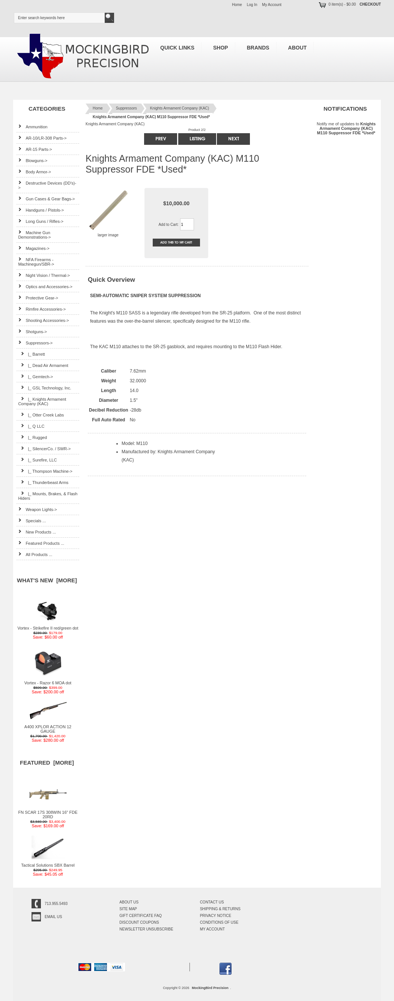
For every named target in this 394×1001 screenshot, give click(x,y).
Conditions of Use (219, 922)
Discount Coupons (139, 922)
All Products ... (35, 554)
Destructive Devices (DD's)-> (47, 185)
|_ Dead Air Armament (43, 365)
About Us (128, 902)
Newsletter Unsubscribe (146, 929)
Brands (258, 48)
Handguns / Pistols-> (41, 209)
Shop (220, 48)
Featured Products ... (41, 543)
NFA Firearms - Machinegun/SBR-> (36, 261)
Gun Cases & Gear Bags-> (46, 198)
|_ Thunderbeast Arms (43, 482)
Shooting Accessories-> (43, 320)
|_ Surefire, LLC (37, 459)
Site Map (128, 909)
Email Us (53, 917)
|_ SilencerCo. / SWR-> (44, 448)
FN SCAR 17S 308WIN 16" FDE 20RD (48, 812)
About (297, 48)
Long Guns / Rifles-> (40, 221)
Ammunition (32, 126)
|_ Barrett (31, 354)
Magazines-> (33, 248)
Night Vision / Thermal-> (44, 275)
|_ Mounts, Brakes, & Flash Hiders (47, 496)
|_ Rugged (32, 437)
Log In (252, 5)
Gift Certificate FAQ (140, 916)
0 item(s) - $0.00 (336, 4)
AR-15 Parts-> (35, 149)
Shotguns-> (32, 331)
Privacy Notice (216, 916)
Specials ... (32, 520)
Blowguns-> (32, 160)
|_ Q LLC (31, 426)
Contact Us (212, 902)
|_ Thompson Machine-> (45, 471)
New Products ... (37, 531)
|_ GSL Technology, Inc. (44, 387)
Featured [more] (47, 762)
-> (35, 343)
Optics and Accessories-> (45, 286)
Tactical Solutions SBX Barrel (47, 863)
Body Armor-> (34, 171)
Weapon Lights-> (37, 509)
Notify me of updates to (346, 128)
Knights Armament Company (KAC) (179, 108)
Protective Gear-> (38, 297)
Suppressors (126, 108)
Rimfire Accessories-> (42, 309)
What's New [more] (47, 580)
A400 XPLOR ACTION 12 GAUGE (47, 727)
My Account (271, 5)
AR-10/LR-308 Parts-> (42, 137)
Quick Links (177, 48)
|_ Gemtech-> (35, 376)
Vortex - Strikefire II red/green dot (47, 626)
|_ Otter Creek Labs (41, 414)
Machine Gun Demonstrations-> (34, 234)
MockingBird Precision (210, 988)
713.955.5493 (56, 904)
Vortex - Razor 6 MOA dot (47, 681)
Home (237, 5)
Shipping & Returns (220, 909)
